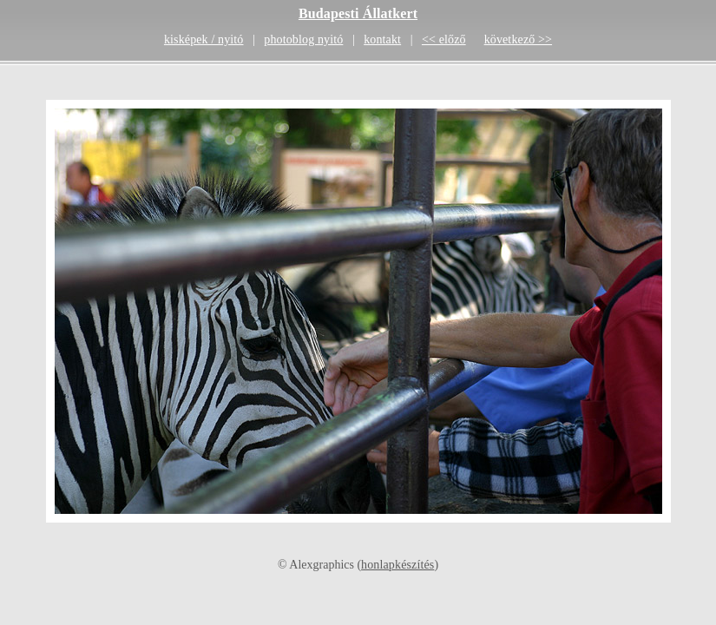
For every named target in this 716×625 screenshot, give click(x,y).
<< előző (444, 39)
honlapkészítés (397, 564)
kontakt (382, 39)
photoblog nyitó (303, 39)
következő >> (518, 39)
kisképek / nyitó (204, 39)
